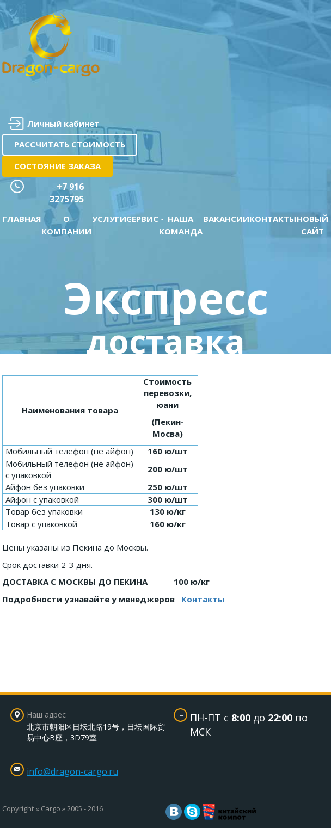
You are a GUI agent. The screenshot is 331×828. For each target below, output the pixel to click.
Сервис (142, 218)
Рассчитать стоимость (69, 144)
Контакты (272, 218)
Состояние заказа (57, 165)
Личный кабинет (54, 124)
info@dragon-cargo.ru (72, 771)
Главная (21, 218)
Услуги (109, 218)
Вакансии (226, 218)
